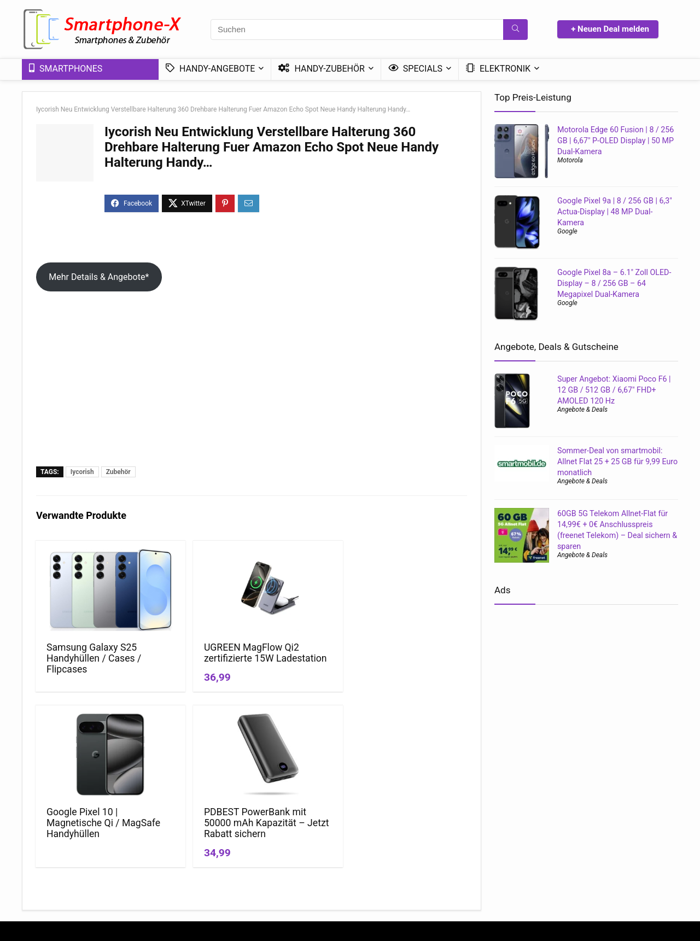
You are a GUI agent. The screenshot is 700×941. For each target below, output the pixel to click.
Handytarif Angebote (507, 865)
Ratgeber (369, 850)
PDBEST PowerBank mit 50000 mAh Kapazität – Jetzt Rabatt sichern (413, 669)
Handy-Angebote (210, 68)
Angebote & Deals (582, 409)
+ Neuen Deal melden (610, 29)
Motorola (570, 160)
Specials (415, 68)
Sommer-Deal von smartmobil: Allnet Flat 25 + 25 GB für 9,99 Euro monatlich (617, 461)
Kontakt (260, 865)
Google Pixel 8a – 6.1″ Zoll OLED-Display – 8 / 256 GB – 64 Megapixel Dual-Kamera (614, 283)
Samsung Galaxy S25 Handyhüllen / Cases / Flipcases (86, 658)
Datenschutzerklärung (284, 835)
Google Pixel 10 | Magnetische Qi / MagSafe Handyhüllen (303, 664)
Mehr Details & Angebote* (99, 277)
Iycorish (82, 472)
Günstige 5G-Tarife (611, 835)
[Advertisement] (251, 384)
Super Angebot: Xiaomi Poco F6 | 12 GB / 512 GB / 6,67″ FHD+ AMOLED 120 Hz (614, 390)
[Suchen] (515, 29)
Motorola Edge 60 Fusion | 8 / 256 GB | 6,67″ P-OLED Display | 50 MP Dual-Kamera (615, 140)
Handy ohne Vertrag (506, 850)
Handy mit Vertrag (503, 835)
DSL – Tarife (600, 865)
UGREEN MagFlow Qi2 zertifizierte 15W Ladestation (196, 658)
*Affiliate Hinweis (276, 850)
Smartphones (65, 68)
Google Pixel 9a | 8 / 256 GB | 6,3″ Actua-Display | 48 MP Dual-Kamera (614, 211)
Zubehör (118, 472)
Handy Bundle (602, 850)
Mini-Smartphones (385, 865)
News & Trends (379, 835)
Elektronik (498, 68)
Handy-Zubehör (321, 68)
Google (567, 231)
